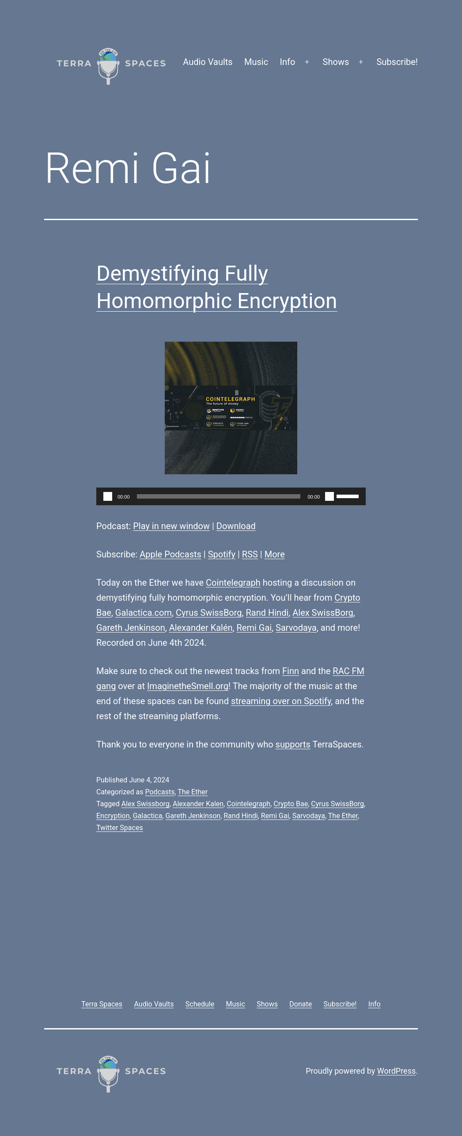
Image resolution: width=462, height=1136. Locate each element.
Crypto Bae (290, 804)
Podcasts (159, 792)
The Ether (193, 792)
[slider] (219, 496)
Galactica (148, 816)
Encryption (113, 816)
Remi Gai (254, 627)
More (275, 554)
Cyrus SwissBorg (209, 612)
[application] (231, 496)
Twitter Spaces (119, 827)
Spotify (221, 554)
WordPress (396, 1070)
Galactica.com (143, 612)
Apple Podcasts (170, 554)
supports (293, 744)
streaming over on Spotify (281, 701)
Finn (290, 671)
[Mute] (329, 496)
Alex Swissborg (145, 804)
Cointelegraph (233, 582)
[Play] (107, 496)
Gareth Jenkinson (130, 627)
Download (236, 526)
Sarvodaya (296, 627)
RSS (250, 554)
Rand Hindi (267, 612)
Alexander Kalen (198, 804)
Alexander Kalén (201, 627)
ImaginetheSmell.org (187, 686)
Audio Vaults (207, 62)
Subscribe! (397, 62)
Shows (336, 62)
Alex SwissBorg (322, 612)
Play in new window (171, 526)
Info (287, 62)
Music (256, 62)
